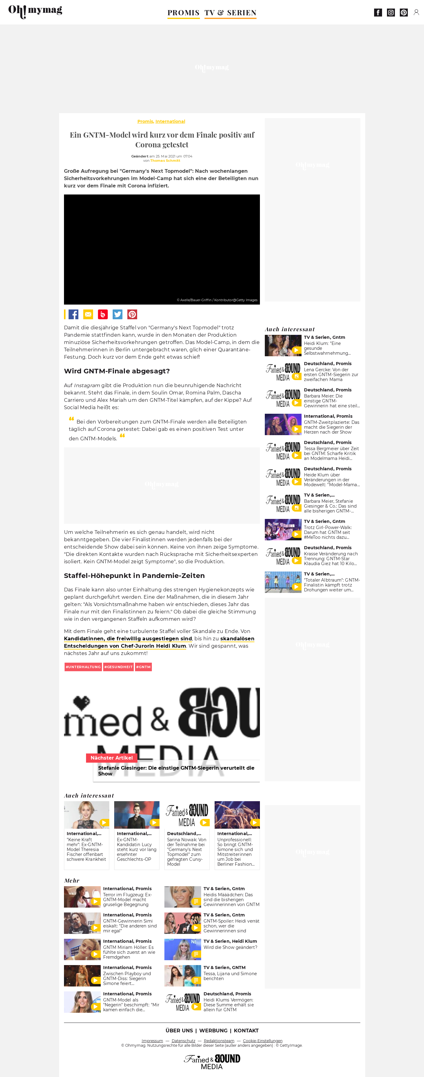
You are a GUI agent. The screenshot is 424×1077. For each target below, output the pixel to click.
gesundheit (120, 667)
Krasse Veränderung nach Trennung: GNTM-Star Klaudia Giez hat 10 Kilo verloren (331, 561)
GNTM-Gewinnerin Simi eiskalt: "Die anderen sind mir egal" (130, 926)
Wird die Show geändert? (230, 947)
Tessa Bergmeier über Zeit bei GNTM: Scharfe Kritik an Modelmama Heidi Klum (331, 456)
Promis (145, 121)
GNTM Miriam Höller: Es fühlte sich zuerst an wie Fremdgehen (129, 952)
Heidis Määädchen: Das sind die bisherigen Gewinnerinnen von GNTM (232, 899)
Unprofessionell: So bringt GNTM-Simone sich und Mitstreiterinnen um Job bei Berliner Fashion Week (235, 854)
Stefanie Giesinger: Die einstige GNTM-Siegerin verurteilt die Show (176, 771)
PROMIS (183, 12)
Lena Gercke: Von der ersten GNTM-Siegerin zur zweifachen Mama (331, 374)
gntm (145, 667)
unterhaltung (84, 667)
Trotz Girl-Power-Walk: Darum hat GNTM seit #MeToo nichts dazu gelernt (328, 535)
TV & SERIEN (230, 12)
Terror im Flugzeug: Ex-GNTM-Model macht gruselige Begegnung (127, 899)
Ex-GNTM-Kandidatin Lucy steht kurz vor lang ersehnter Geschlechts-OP (137, 849)
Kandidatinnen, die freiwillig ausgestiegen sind (128, 639)
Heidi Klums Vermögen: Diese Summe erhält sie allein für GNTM (229, 1004)
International (170, 121)
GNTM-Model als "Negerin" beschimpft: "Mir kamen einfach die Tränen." (131, 1007)
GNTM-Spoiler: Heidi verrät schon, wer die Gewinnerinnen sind (232, 926)
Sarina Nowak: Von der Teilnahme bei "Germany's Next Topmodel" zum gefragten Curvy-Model (187, 852)
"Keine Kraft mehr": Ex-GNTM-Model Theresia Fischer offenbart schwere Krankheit (87, 849)
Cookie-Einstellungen (263, 1040)
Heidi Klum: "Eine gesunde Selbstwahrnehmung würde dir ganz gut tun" (329, 351)
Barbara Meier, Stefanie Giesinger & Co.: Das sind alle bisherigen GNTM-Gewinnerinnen (330, 508)
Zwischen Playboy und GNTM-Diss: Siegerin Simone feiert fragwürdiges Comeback (129, 981)
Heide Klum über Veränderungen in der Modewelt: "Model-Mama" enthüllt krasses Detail (331, 482)
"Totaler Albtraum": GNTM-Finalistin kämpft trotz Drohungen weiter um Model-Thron (332, 587)
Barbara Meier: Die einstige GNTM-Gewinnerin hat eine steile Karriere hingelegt (332, 403)
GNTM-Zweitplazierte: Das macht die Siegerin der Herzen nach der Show (331, 427)
